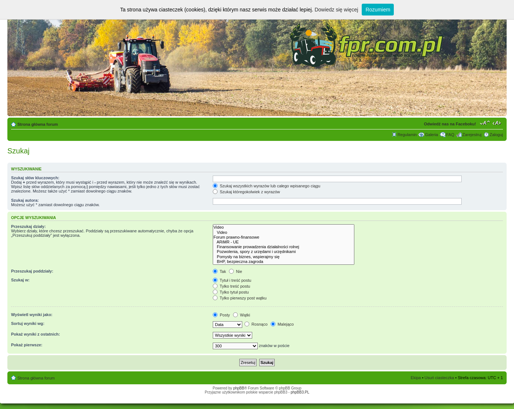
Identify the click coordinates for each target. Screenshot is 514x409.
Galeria (431, 134)
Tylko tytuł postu (231, 292)
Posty (221, 315)
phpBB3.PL (300, 392)
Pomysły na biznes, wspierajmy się (283, 256)
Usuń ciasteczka (439, 377)
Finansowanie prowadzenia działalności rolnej (283, 247)
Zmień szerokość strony (497, 122)
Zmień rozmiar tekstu (485, 122)
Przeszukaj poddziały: (32, 271)
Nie (235, 271)
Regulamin (407, 134)
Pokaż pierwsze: (26, 345)
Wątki (241, 315)
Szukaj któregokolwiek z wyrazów (246, 192)
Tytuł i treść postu (232, 280)
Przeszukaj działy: (28, 226)
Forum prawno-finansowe (283, 237)
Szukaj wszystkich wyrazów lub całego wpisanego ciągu (266, 186)
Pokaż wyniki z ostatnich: (35, 334)
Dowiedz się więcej (336, 10)
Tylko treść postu (231, 286)
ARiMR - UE (283, 242)
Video (283, 227)
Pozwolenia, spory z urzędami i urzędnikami (283, 251)
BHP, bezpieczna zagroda (283, 261)
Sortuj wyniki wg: (27, 323)
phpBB (238, 388)
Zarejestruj (472, 134)
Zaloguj (496, 134)
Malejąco (282, 324)
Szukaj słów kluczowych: (35, 178)
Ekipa (416, 377)
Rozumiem (377, 10)
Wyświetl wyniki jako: (31, 314)
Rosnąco (255, 324)
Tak (219, 271)
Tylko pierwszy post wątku (240, 298)
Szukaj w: (20, 280)
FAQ (450, 134)
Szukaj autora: (25, 200)
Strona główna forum (37, 124)
